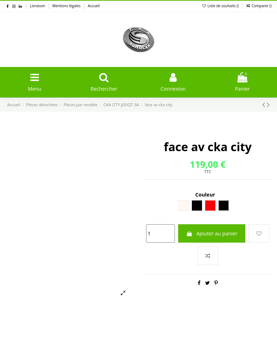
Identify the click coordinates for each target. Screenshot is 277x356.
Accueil (94, 5)
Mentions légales (67, 5)
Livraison (38, 5)
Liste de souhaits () (221, 5)
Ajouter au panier (211, 233)
